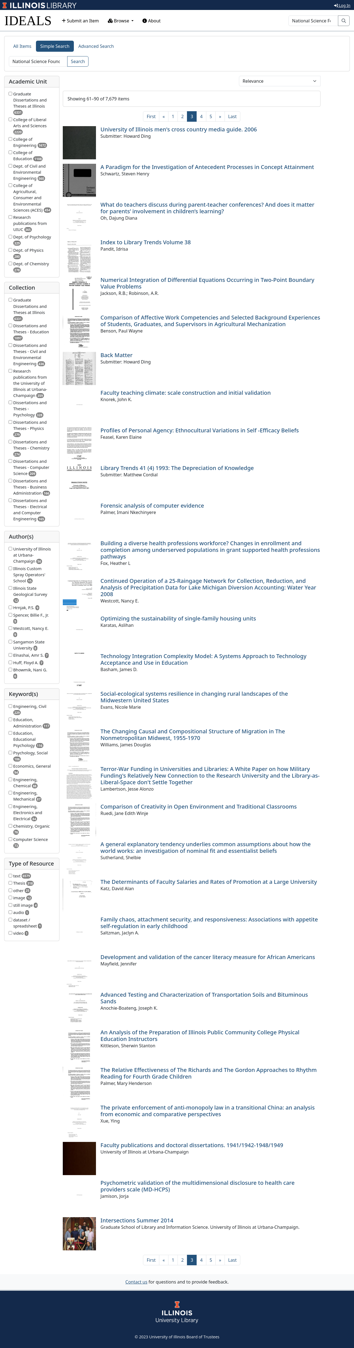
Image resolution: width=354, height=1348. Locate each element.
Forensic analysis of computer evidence (152, 505)
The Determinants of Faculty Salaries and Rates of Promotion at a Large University (208, 881)
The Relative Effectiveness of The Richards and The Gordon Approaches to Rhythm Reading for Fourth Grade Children (208, 1073)
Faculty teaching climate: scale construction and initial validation (185, 392)
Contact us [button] (136, 1282)
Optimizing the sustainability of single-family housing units (178, 618)
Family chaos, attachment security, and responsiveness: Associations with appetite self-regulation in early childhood (209, 923)
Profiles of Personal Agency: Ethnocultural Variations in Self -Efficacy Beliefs (199, 430)
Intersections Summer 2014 (136, 1220)
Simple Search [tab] (55, 46)
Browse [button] (119, 21)
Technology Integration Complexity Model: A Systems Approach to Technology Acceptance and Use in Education (203, 659)
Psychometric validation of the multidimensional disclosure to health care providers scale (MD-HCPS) (197, 1186)
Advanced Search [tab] (96, 46)
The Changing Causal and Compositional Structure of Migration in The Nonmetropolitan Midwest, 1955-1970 (192, 735)
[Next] (220, 116)
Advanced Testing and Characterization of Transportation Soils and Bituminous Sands (204, 998)
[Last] (232, 116)
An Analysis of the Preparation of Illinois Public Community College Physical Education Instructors (199, 1035)
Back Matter (116, 355)
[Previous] (163, 116)
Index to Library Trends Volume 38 (145, 242)
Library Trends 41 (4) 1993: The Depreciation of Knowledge (177, 468)
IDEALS (28, 20)
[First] (151, 116)
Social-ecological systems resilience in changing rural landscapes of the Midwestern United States (194, 697)
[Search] (313, 20)
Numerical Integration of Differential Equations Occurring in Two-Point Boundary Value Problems (207, 283)
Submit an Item (80, 21)
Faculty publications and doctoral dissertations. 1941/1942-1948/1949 (191, 1145)
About (151, 21)
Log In (342, 5)
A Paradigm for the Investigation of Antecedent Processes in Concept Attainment (207, 167)
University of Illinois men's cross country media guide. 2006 (178, 129)
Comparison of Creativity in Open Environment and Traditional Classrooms (198, 806)
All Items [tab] (22, 46)
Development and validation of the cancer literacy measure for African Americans (207, 957)
